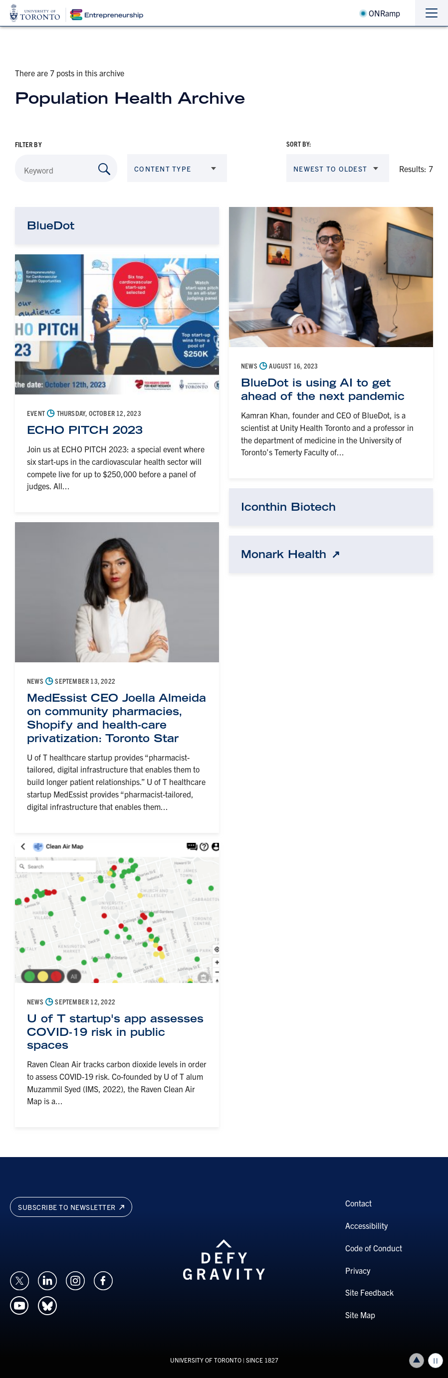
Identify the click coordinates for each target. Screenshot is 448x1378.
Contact (358, 1203)
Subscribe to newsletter (71, 1206)
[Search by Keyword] (104, 169)
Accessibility (366, 1225)
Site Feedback (369, 1292)
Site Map (360, 1315)
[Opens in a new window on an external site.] (19, 1279)
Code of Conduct (373, 1248)
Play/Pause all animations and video (435, 1360)
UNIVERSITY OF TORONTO (205, 1360)
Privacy (357, 1270)
